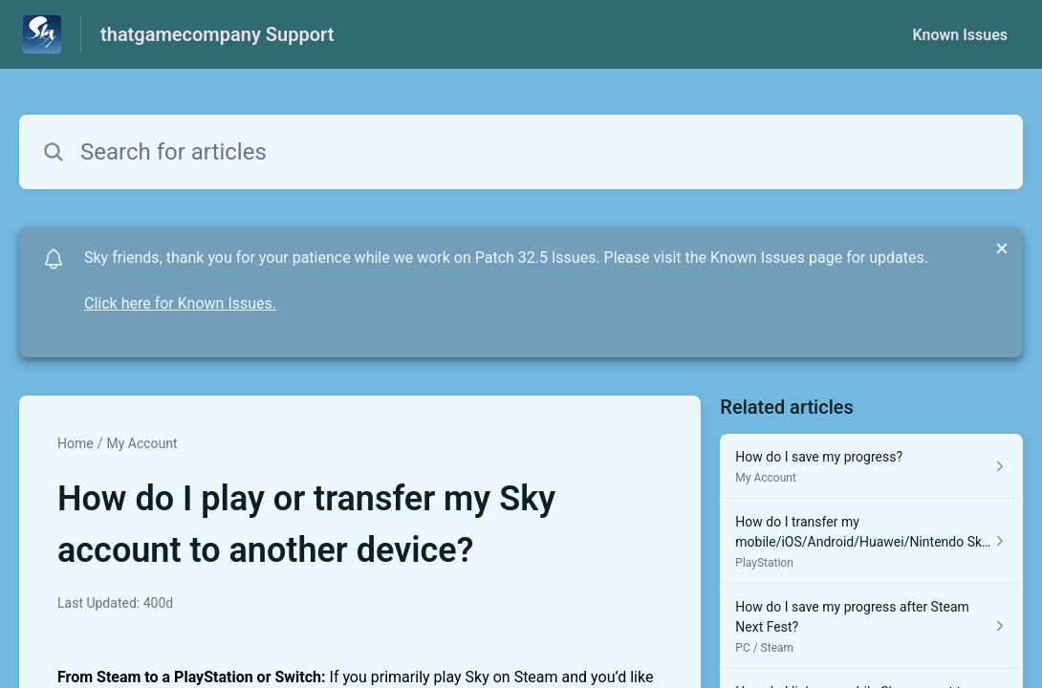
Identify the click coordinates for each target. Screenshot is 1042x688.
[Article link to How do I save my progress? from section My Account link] (871, 466)
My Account (141, 443)
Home (75, 443)
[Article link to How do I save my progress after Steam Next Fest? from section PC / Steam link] (871, 626)
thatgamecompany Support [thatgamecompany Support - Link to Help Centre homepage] (217, 34)
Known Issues (960, 35)
